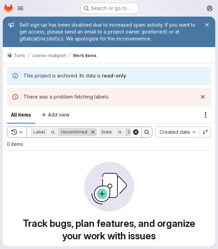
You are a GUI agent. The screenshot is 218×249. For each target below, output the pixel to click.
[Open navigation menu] (20, 8)
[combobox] (177, 132)
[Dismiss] (203, 97)
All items (21, 115)
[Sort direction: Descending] (205, 132)
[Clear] (136, 132)
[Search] (146, 132)
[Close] (207, 25)
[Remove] (93, 132)
